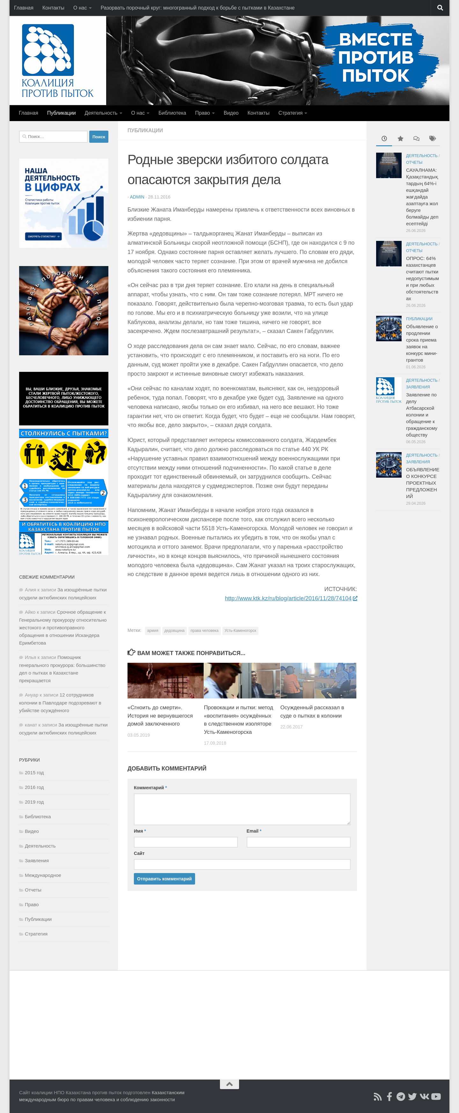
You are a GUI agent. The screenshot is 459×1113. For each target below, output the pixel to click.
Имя (140, 831)
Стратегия (291, 113)
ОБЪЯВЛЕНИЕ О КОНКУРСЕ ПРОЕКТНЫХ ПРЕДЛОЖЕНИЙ (423, 483)
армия (152, 630)
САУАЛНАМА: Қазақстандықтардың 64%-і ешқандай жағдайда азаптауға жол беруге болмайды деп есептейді (422, 196)
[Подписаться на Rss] (378, 1096)
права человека (205, 630)
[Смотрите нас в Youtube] (435, 1096)
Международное (43, 875)
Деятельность (101, 113)
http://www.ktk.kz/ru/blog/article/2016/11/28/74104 (291, 598)
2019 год (34, 802)
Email (254, 831)
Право (202, 113)
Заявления (37, 860)
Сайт (139, 853)
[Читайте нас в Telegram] (401, 1096)
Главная (23, 8)
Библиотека (172, 113)
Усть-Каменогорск (240, 630)
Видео (231, 113)
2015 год (34, 772)
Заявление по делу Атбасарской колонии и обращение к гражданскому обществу (421, 414)
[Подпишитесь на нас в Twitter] (412, 1096)
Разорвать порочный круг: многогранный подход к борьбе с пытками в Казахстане (198, 8)
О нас (80, 8)
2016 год (34, 787)
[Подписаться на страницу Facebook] (389, 1096)
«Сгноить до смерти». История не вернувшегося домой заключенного (160, 716)
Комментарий (150, 787)
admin (137, 196)
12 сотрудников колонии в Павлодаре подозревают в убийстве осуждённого (60, 702)
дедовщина (174, 630)
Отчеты (33, 890)
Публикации (61, 113)
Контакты (53, 8)
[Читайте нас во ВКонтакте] (423, 1096)
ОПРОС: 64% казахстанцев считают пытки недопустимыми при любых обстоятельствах (422, 278)
